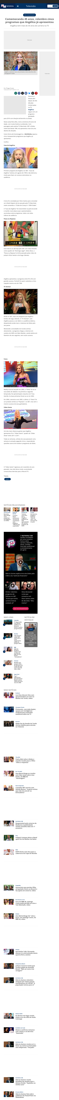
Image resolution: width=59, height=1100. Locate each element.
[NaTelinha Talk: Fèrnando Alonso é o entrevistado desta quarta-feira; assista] (9, 951)
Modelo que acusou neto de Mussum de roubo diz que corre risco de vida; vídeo (18, 666)
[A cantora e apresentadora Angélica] (34, 509)
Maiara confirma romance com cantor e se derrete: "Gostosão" (25, 1031)
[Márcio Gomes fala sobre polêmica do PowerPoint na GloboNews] (9, 1094)
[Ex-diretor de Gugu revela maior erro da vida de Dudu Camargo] (9, 1015)
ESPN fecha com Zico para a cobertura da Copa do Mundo (26, 852)
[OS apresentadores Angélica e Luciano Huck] (16, 509)
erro (36, 93)
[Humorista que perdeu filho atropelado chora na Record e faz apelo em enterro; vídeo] (9, 887)
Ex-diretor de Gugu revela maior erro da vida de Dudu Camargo (26, 1017)
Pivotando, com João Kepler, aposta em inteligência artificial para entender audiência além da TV (26, 711)
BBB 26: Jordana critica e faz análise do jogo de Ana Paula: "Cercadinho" (18, 653)
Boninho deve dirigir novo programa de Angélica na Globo (7, 517)
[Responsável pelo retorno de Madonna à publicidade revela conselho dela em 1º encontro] (9, 823)
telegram (26, 93)
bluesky (29, 93)
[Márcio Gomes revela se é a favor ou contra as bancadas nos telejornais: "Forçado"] (9, 1044)
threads (32, 93)
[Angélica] (7, 509)
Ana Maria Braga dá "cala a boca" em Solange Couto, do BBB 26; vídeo (26, 917)
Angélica (31, 109)
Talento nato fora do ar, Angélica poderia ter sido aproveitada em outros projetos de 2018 (25, 520)
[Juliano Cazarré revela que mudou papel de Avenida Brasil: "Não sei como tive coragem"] (9, 966)
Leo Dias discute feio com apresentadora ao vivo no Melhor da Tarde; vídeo (25, 696)
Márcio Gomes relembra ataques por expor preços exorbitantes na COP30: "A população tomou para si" (25, 982)
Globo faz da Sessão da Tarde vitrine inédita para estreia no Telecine (26, 725)
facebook (19, 93)
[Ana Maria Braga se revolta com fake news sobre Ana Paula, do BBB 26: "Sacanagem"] (9, 773)
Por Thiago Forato (9, 88)
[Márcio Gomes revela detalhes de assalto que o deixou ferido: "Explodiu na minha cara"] (9, 1080)
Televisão (31, 6)
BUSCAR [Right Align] (55, 6)
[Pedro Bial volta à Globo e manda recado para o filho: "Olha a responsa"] (9, 759)
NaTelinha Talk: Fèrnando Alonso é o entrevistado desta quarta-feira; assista (26, 953)
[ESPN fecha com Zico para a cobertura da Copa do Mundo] (9, 852)
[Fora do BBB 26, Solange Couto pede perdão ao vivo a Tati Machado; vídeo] (9, 901)
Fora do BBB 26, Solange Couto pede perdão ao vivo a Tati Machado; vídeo (26, 903)
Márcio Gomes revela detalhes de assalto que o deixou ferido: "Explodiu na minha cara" (25, 1082)
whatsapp (15, 93)
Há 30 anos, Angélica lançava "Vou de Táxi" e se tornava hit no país (33, 518)
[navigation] (18, 6)
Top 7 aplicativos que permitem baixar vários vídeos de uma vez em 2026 (18, 679)
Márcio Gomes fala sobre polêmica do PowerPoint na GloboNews (26, 1095)
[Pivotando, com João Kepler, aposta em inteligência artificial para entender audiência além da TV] (9, 709)
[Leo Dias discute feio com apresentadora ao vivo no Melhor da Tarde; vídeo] (9, 695)
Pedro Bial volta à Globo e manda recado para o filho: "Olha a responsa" (25, 760)
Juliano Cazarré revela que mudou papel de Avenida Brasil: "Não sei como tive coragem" (25, 968)
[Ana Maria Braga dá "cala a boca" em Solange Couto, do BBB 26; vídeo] (9, 916)
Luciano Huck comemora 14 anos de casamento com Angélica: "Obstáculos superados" (16, 521)
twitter (22, 93)
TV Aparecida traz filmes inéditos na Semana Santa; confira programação (18, 625)
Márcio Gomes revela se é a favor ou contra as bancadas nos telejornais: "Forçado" (26, 1045)
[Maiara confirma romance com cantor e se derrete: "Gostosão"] (9, 1030)
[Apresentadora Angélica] (25, 509)
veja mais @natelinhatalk (21, 608)
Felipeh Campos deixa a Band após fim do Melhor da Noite (26, 838)
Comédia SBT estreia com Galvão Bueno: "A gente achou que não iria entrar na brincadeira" (26, 790)
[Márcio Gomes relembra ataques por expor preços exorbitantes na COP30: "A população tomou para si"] (9, 980)
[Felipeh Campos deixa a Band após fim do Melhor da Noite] (9, 837)
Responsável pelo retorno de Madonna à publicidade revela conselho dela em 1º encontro (26, 825)
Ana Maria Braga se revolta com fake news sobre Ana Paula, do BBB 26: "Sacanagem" (25, 775)
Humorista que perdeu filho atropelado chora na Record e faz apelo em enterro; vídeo (26, 889)
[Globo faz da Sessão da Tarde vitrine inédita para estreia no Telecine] (9, 723)
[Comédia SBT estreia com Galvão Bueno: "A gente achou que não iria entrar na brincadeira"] (9, 787)
